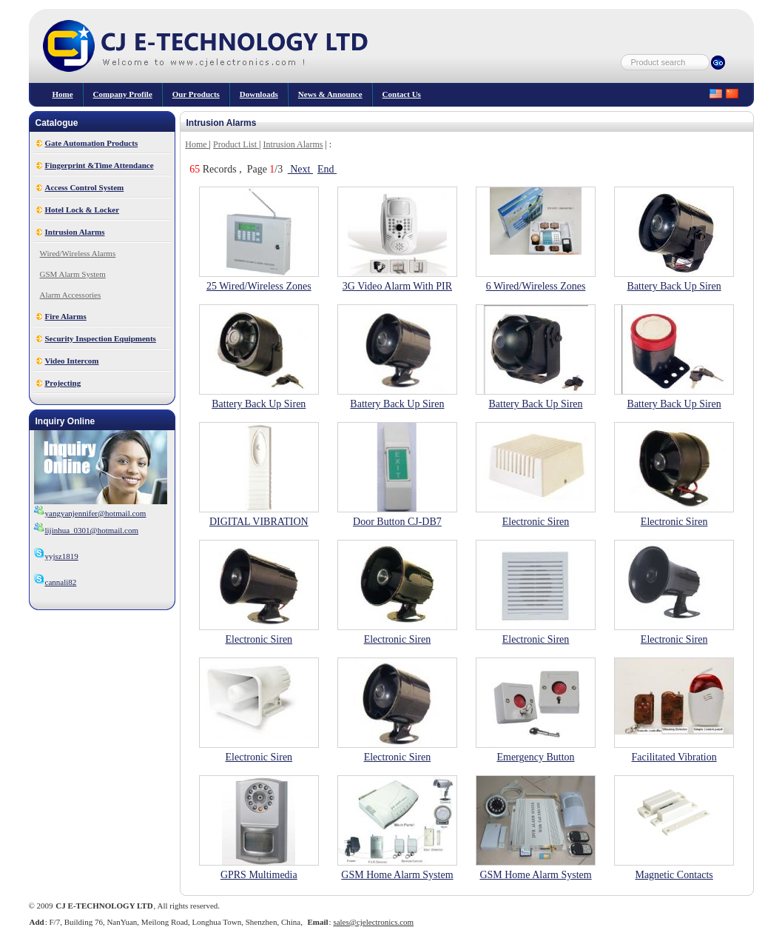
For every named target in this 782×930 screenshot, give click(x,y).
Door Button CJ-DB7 (397, 521)
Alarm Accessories (70, 294)
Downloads (259, 94)
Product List (236, 144)
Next (300, 169)
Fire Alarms (66, 316)
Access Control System (84, 187)
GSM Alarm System (73, 274)
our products (196, 94)
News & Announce (330, 94)
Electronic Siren (536, 521)
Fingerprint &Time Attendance (99, 165)
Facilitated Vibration (674, 757)
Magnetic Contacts (673, 874)
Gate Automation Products (91, 142)
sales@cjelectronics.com (373, 921)
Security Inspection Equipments (100, 338)
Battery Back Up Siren (674, 286)
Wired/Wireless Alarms (78, 253)
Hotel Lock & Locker (82, 209)
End (327, 169)
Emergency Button (535, 757)
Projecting (63, 382)
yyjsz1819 (55, 556)
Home (63, 94)
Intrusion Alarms (75, 231)
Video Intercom (72, 360)
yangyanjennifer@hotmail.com (95, 513)
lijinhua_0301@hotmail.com (92, 530)
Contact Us (401, 94)
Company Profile (122, 94)
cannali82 (55, 582)
